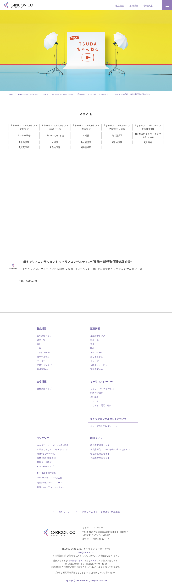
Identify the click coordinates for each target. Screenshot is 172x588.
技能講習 (86, 142)
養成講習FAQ (43, 372)
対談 (56, 142)
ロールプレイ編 (56, 135)
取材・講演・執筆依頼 (47, 461)
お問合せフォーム (76, 563)
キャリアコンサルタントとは (105, 429)
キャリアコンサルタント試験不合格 (56, 127)
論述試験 (117, 142)
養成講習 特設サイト (100, 448)
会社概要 (94, 400)
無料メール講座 (45, 465)
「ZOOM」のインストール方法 (50, 480)
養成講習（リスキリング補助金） (111, 452)
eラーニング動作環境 (47, 476)
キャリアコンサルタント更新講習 (24, 127)
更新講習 (133, 5)
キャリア (41, 364)
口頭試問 (117, 135)
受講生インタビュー (47, 368)
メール (94, 563)
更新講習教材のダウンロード (50, 485)
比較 (39, 351)
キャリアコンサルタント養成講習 (86, 127)
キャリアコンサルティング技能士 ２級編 (117, 127)
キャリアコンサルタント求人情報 (54, 448)
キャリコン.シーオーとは (103, 391)
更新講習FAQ (97, 372)
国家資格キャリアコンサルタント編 (148, 135)
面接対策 (86, 147)
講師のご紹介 (97, 396)
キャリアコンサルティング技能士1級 (148, 127)
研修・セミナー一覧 (46, 456)
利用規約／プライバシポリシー (51, 490)
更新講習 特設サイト (100, 461)
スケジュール (43, 355)
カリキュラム (43, 360)
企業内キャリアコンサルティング (54, 452)
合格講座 (148, 5)
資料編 (148, 142)
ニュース (94, 404)
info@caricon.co (86, 555)
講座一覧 (41, 343)
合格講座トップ (45, 391)
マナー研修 (25, 135)
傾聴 (87, 135)
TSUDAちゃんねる (46, 469)
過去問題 (56, 147)
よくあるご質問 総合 (101, 408)
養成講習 (119, 5)
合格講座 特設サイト (100, 456)
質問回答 (24, 147)
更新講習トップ (98, 338)
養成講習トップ (45, 338)
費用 (39, 347)
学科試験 (24, 142)
